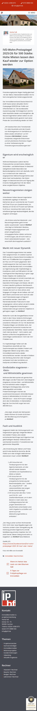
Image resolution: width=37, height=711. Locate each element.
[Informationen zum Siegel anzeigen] (31, 709)
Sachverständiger (10, 646)
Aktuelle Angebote (10, 657)
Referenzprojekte (10, 651)
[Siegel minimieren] (35, 699)
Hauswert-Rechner (11, 670)
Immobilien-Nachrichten (14, 556)
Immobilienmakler (10, 648)
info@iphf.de (6, 631)
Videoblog (7, 655)
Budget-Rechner (10, 674)
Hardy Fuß (13, 32)
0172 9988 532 (28, 3)
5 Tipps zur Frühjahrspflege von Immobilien (18, 573)
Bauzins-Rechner (10, 672)
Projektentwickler (10, 643)
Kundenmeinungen (10, 653)
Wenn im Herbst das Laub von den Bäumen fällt (19, 564)
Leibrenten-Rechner (11, 677)
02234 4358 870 (10, 3)
